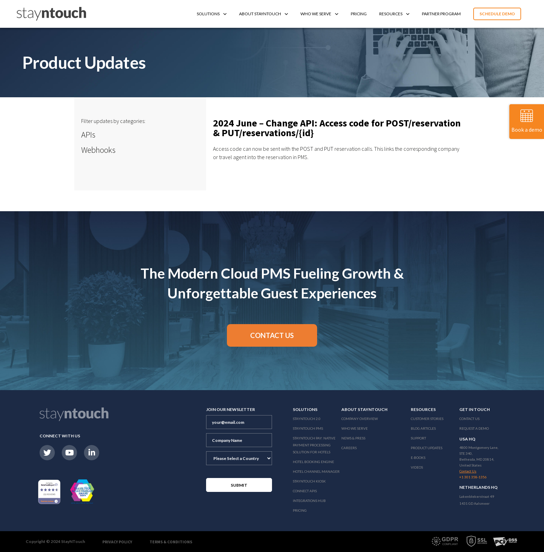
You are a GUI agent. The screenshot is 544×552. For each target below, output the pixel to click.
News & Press (353, 438)
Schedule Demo (497, 13)
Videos (417, 467)
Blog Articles (423, 428)
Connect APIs (305, 491)
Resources (394, 13)
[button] (272, 335)
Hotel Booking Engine (313, 462)
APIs (88, 134)
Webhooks (98, 150)
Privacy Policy (117, 541)
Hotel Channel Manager (316, 471)
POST (306, 148)
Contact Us (469, 419)
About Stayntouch (263, 13)
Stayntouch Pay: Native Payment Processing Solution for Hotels (314, 445)
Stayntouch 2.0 (307, 419)
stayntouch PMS (308, 428)
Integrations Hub (309, 501)
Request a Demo (474, 428)
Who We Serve (319, 13)
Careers (349, 448)
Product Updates (426, 448)
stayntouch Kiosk (309, 481)
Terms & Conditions (171, 541)
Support (418, 438)
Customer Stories (427, 419)
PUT (328, 148)
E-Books (418, 457)
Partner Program (441, 13)
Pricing (359, 13)
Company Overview (359, 419)
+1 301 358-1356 (473, 477)
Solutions (212, 13)
